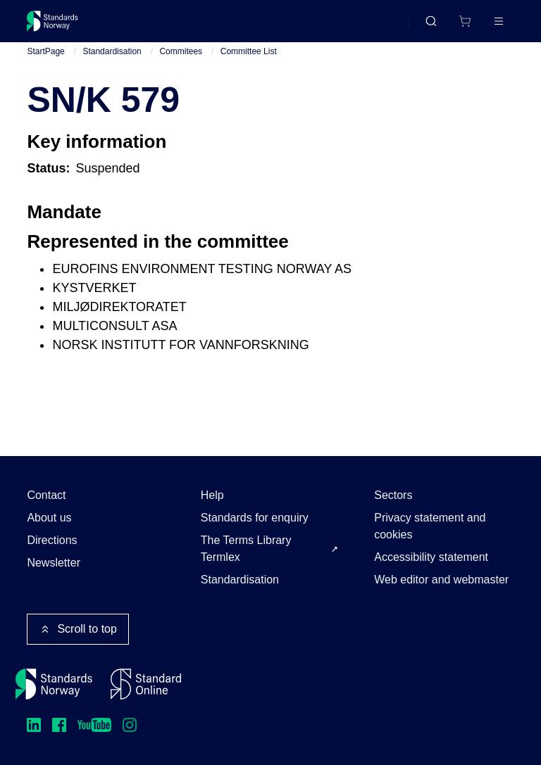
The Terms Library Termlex (246, 548)
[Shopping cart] (435, 26)
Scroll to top (77, 629)
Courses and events (248, 26)
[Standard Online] (146, 684)
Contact (46, 495)
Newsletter (53, 563)
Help (212, 495)
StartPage (45, 63)
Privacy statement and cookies (429, 526)
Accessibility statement (431, 557)
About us (49, 518)
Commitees (180, 63)
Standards (149, 26)
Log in (486, 26)
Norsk (381, 27)
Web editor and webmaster (441, 580)
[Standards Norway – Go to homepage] (62, 26)
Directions (52, 540)
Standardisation (111, 63)
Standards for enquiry (255, 518)
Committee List (248, 63)
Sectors (393, 495)
